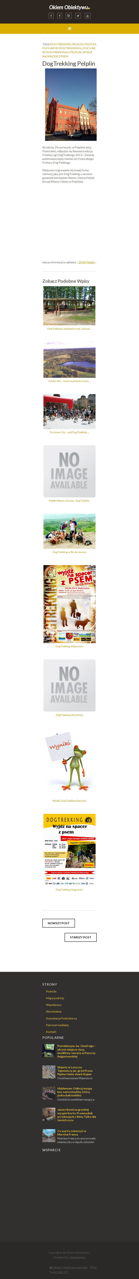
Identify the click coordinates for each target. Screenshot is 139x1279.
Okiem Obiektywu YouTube (70, 1267)
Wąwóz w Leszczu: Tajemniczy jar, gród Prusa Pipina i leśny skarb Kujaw (74, 1070)
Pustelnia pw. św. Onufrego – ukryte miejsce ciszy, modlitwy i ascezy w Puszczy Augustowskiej (76, 1051)
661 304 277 (60, 1272)
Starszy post (80, 937)
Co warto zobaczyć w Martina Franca (71, 1132)
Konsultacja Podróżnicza (61, 1018)
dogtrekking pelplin (66, 44)
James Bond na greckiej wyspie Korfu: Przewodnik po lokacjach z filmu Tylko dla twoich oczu (76, 1115)
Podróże (51, 991)
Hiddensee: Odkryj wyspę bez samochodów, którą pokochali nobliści (74, 1092)
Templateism (78, 1257)
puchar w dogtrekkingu (62, 48)
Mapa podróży (55, 998)
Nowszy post (59, 923)
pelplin (90, 44)
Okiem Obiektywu (69, 7)
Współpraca (53, 1004)
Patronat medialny (57, 1025)
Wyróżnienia (54, 1011)
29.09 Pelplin (86, 262)
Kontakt (51, 1031)
